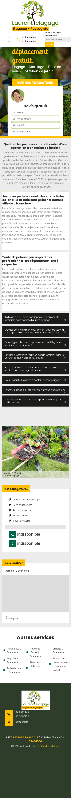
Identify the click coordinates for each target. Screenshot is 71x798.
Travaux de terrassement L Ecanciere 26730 (58, 664)
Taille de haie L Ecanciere (12, 670)
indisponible (29, 37)
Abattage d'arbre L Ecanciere (33, 652)
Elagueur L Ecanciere (11, 660)
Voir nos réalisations (35, 82)
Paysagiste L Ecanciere (12, 650)
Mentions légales (50, 746)
